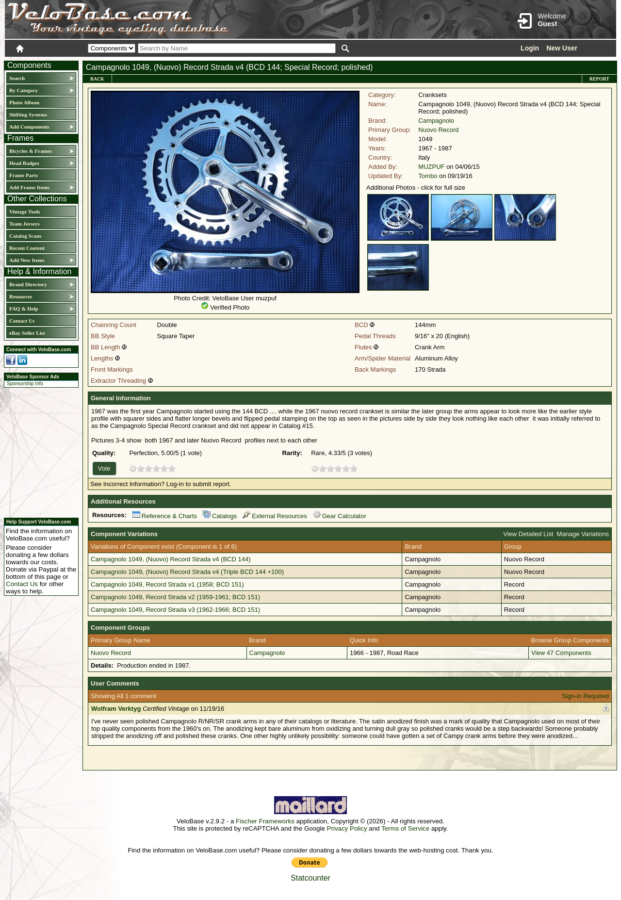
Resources (20, 296)
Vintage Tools (24, 211)
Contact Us (21, 321)
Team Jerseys (24, 224)
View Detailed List (528, 534)
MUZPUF (431, 166)
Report (599, 79)
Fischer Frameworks (265, 821)
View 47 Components (561, 652)
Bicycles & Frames (31, 151)
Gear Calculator (339, 516)
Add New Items (27, 260)
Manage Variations (583, 534)
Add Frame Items (29, 187)
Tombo (427, 176)
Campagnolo (436, 120)
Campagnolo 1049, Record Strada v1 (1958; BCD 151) (167, 584)
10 (172, 468)
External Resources (275, 516)
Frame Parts (23, 175)
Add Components (29, 127)
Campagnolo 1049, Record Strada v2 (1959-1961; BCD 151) (175, 597)
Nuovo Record (438, 129)
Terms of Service (405, 828)
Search (17, 78)
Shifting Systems (28, 114)
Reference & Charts (164, 516)
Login (530, 48)
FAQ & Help (23, 308)
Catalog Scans (25, 236)
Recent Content (27, 248)
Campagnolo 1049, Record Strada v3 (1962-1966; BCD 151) (175, 609)
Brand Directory (28, 284)
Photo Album (24, 102)
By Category (23, 90)
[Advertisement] (38, 451)
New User (561, 48)
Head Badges (24, 163)
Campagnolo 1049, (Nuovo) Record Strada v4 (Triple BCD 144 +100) (187, 571)
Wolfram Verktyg (116, 708)
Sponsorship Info (25, 383)
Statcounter (310, 878)
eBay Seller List (27, 333)
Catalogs (220, 516)
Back (97, 79)
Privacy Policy (347, 828)
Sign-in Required (585, 696)
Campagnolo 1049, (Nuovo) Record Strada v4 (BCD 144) (171, 559)
